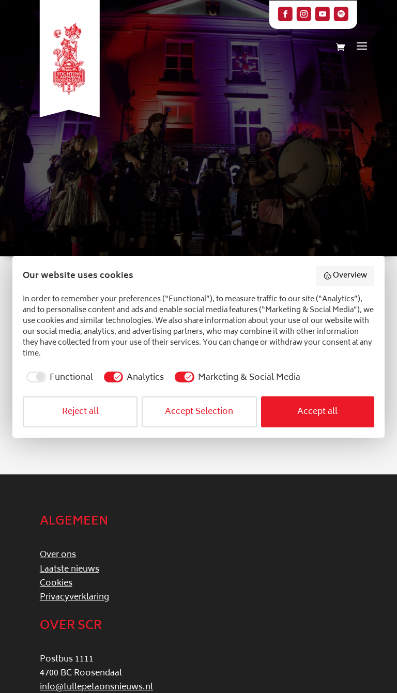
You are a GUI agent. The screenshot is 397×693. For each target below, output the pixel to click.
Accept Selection (199, 412)
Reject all (80, 412)
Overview (345, 275)
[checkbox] (58, 378)
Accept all (317, 412)
